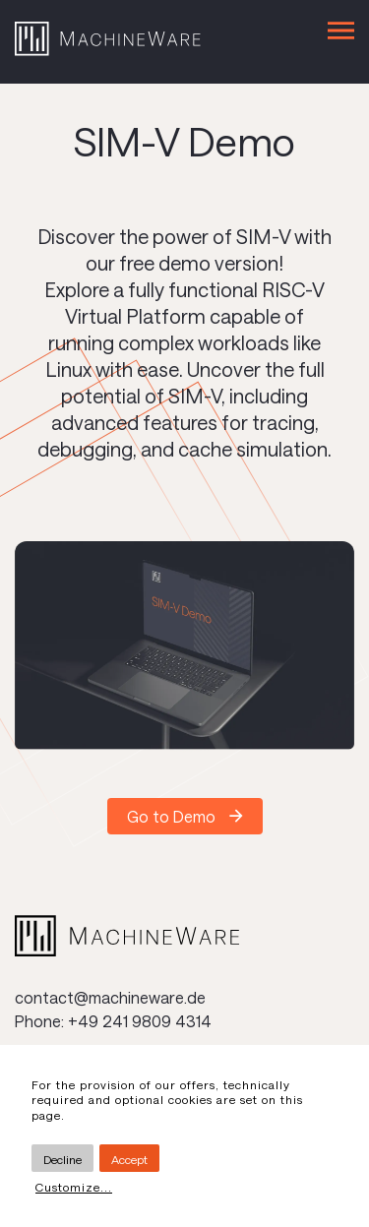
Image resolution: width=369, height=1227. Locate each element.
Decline (62, 1159)
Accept (129, 1159)
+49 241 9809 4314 (140, 1021)
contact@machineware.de (110, 997)
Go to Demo (171, 816)
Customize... (73, 1187)
